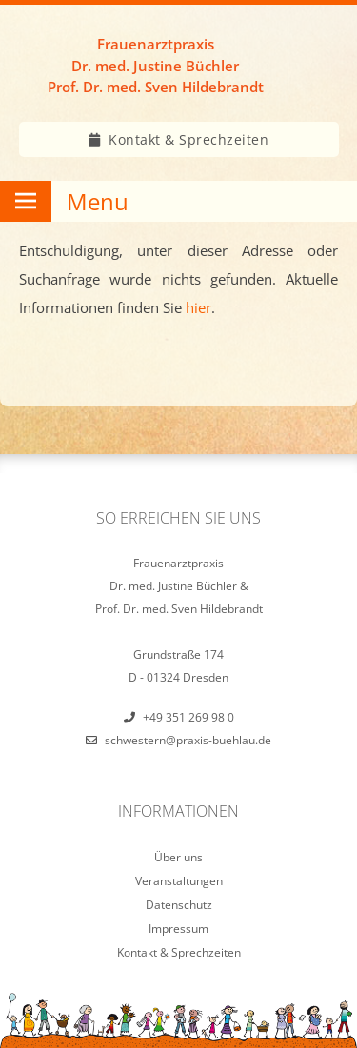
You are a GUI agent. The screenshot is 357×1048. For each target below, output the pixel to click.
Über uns (178, 857)
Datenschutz (179, 905)
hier (198, 307)
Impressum (178, 928)
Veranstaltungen (179, 881)
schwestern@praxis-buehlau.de (188, 740)
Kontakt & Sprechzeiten (188, 139)
